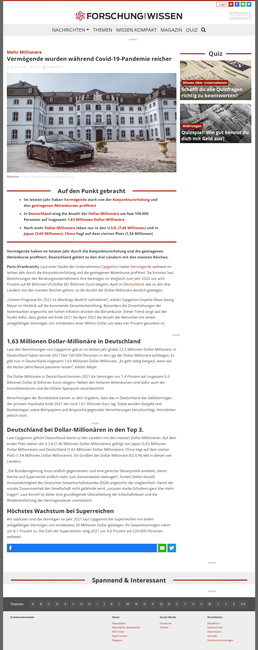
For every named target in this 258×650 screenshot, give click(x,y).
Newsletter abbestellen (126, 627)
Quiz (191, 30)
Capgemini (109, 266)
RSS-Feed (118, 631)
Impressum (214, 631)
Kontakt (212, 636)
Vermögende (141, 266)
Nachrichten (68, 30)
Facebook (166, 623)
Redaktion (213, 623)
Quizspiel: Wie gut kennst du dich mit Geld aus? (215, 135)
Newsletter (119, 623)
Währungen (192, 126)
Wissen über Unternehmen (205, 82)
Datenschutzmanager (220, 640)
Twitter (164, 627)
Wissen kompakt (136, 30)
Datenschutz (215, 627)
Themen (102, 30)
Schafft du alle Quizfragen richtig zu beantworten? (212, 92)
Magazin (171, 30)
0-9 (243, 604)
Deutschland (133, 284)
